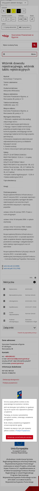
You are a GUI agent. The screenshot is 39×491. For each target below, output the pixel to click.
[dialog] (19, 245)
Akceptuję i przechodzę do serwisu (19, 437)
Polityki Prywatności (23, 431)
